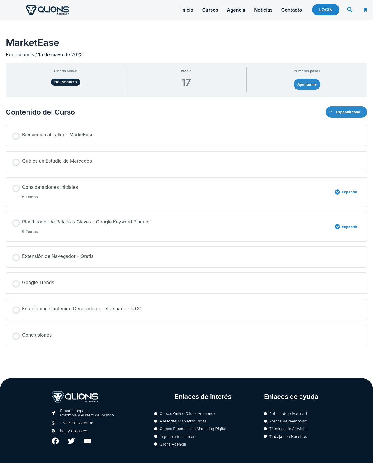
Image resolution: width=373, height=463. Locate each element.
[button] (350, 9)
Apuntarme (307, 84)
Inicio (187, 10)
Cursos (210, 10)
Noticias (263, 10)
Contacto (291, 10)
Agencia (236, 10)
